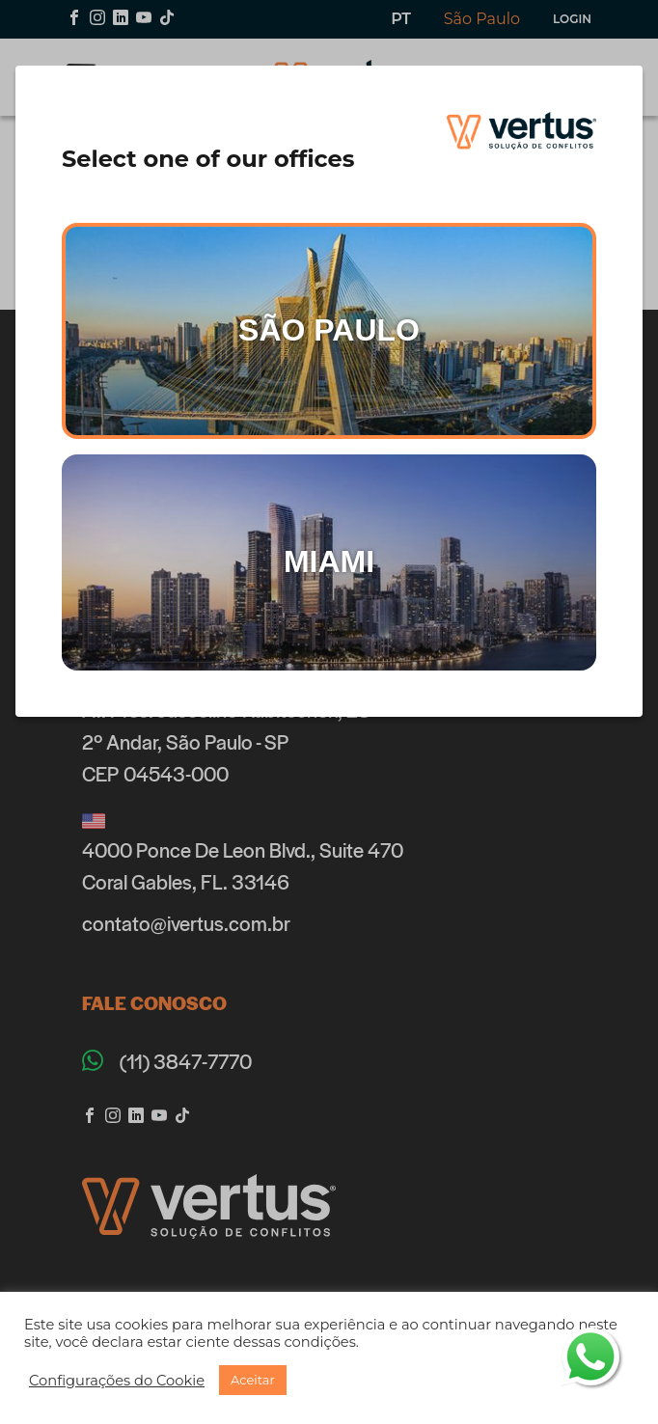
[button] (117, 1380)
